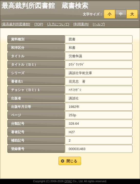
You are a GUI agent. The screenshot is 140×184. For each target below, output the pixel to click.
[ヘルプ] (99, 24)
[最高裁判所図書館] (16, 24)
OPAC (68, 181)
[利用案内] (80, 24)
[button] (109, 14)
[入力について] (58, 24)
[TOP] (38, 24)
